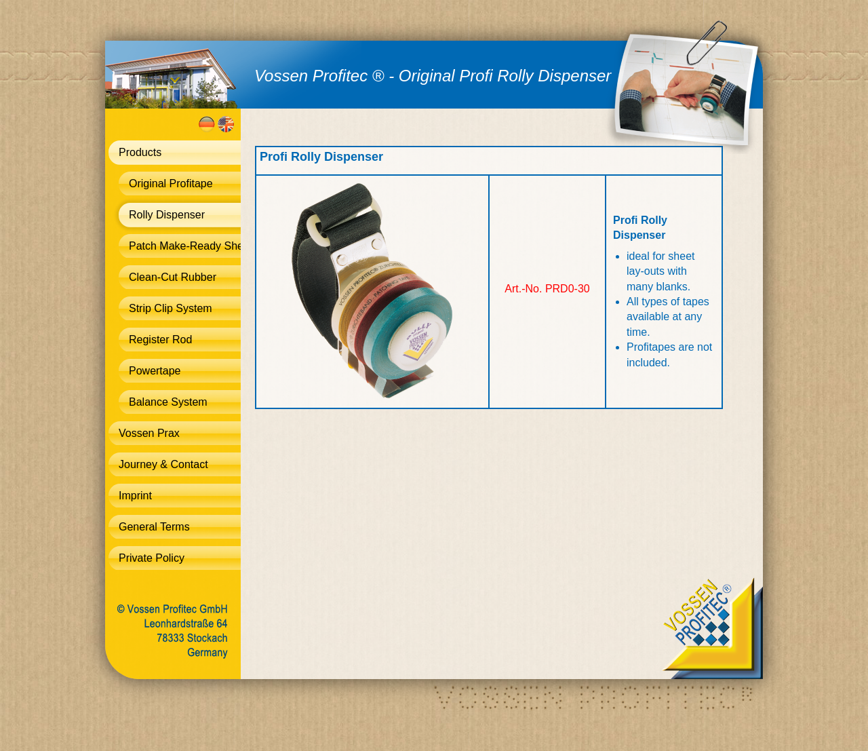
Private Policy (151, 558)
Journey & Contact (163, 464)
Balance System (168, 402)
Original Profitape (171, 183)
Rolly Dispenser (167, 214)
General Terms (154, 527)
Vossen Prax (149, 433)
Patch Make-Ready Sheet (185, 246)
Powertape (155, 371)
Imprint (135, 495)
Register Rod (160, 339)
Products (140, 152)
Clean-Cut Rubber (172, 277)
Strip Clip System (170, 308)
